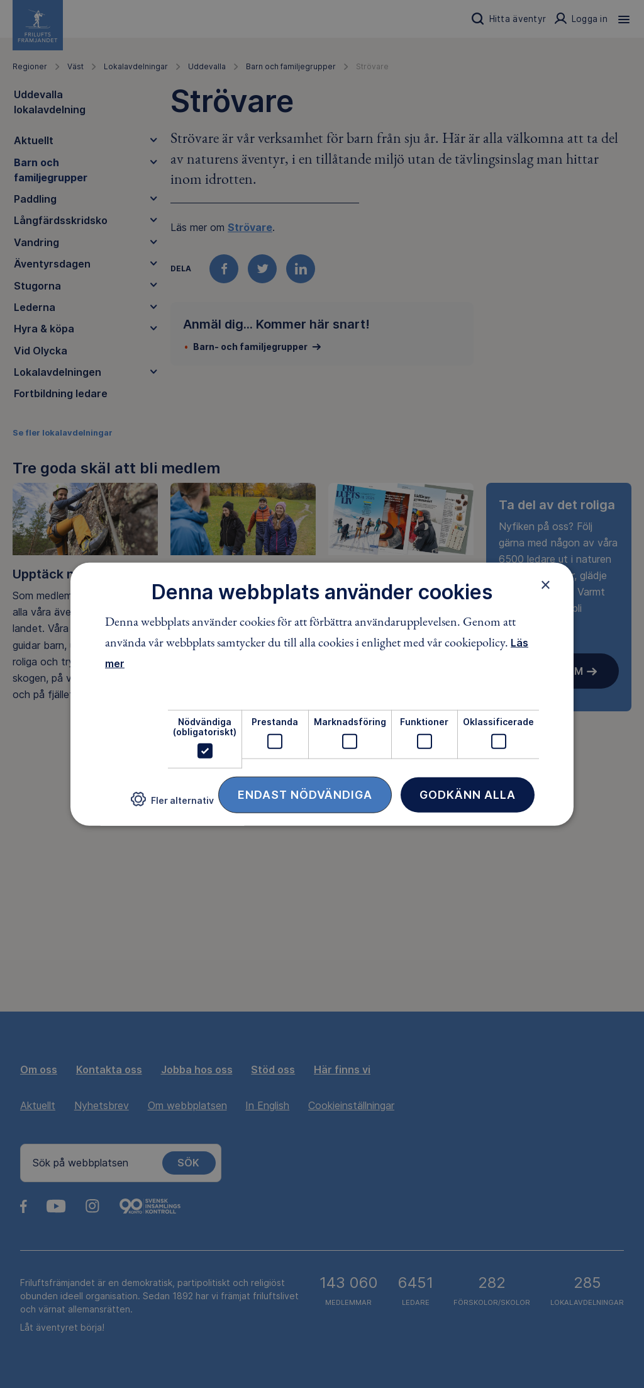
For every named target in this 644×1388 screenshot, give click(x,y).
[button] (172, 804)
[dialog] (322, 694)
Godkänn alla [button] (467, 794)
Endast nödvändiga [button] (305, 794)
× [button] (545, 584)
